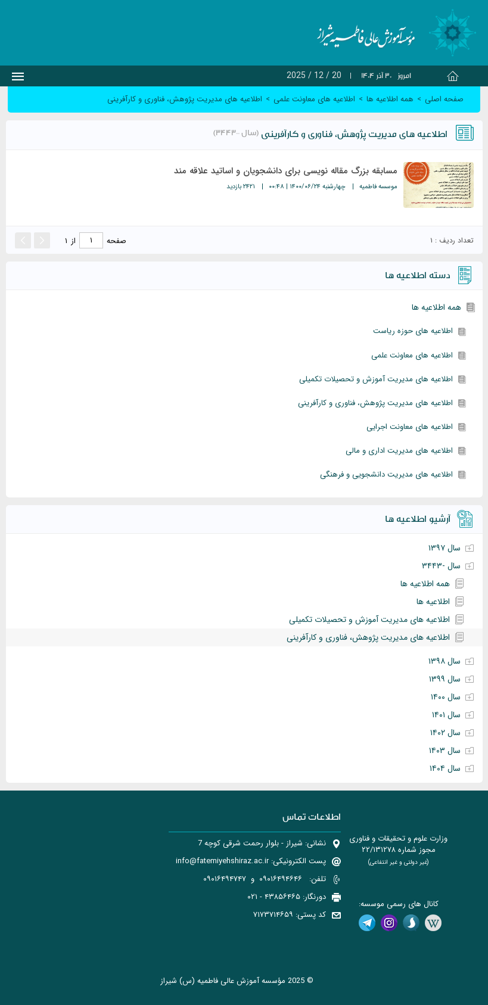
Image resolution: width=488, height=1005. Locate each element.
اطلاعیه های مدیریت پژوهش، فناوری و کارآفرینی (375, 403)
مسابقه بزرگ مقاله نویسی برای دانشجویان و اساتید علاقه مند (285, 171)
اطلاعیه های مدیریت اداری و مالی (399, 450)
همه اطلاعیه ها (436, 307)
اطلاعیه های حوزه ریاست (413, 331)
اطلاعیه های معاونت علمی (412, 355)
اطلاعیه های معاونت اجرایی (409, 427)
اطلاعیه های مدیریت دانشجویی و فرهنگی (386, 474)
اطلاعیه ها (433, 602)
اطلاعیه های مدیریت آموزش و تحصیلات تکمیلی (376, 379)
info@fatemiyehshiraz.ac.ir (222, 861)
